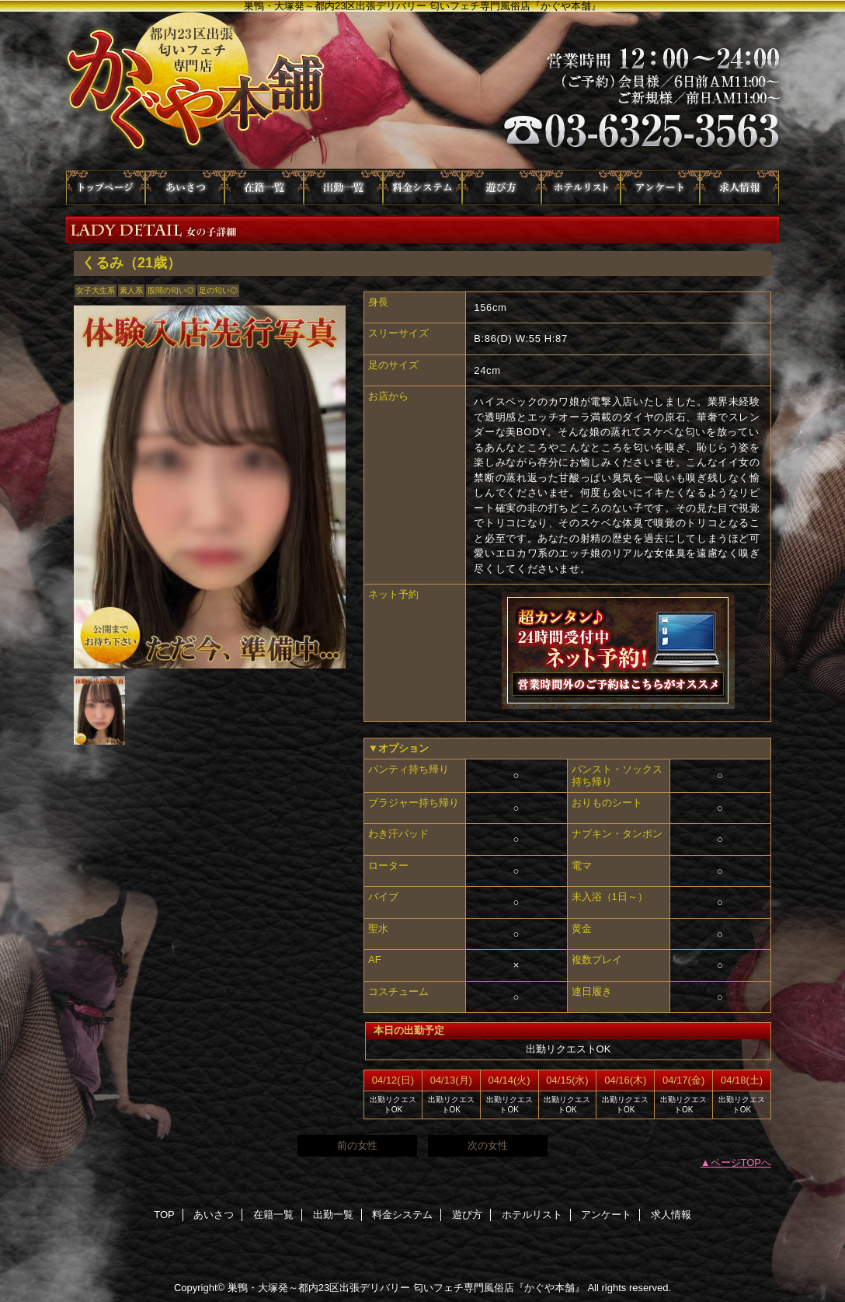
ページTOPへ (741, 1162)
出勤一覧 (343, 187)
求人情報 (739, 187)
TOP (105, 187)
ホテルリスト (581, 187)
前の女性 (357, 1145)
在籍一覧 (264, 187)
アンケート (660, 187)
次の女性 (488, 1145)
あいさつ (184, 187)
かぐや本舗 (422, 91)
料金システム (422, 187)
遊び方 (501, 187)
